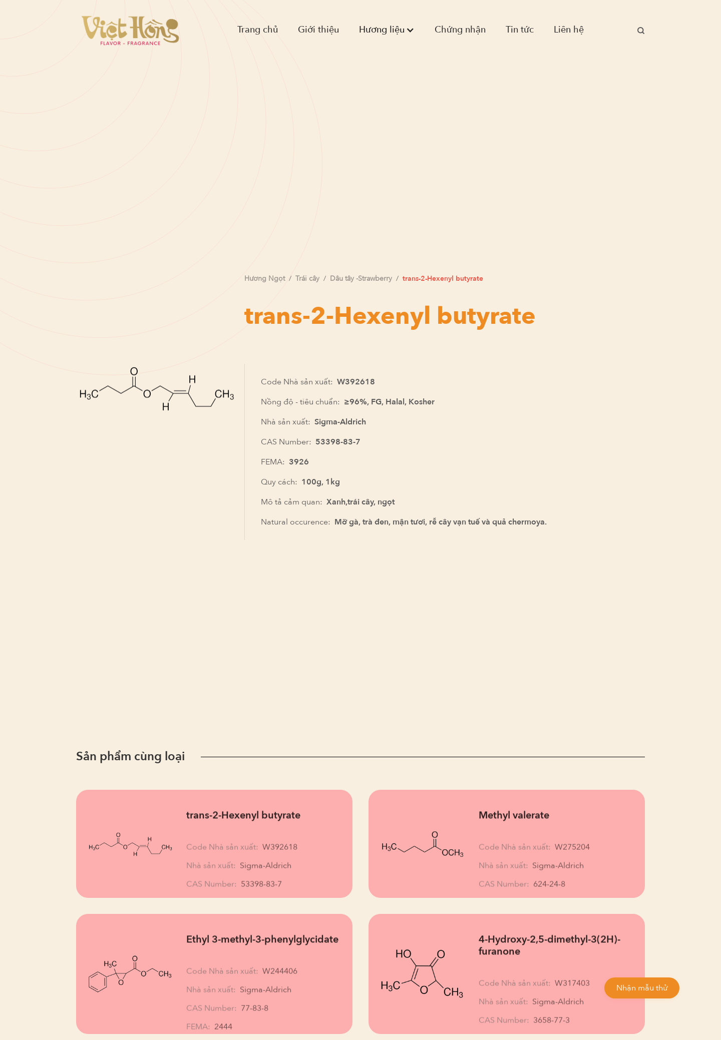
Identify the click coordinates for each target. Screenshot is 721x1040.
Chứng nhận (460, 30)
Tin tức (520, 30)
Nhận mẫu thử (641, 987)
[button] (387, 30)
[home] (130, 30)
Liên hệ (569, 30)
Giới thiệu (318, 30)
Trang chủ (257, 30)
